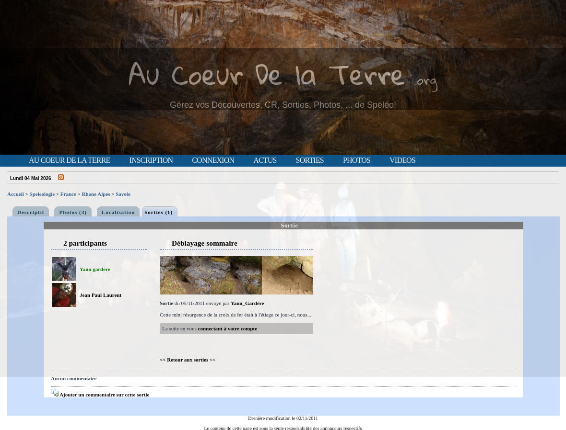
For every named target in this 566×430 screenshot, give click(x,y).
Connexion (213, 160)
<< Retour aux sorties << (188, 359)
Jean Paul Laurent (100, 295)
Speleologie (42, 194)
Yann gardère (95, 269)
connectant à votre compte (228, 328)
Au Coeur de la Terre (69, 160)
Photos (356, 160)
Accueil (15, 194)
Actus (264, 160)
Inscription (151, 160)
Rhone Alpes (96, 194)
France (68, 194)
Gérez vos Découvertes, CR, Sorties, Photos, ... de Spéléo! (283, 105)
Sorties (310, 160)
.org (425, 79)
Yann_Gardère (247, 303)
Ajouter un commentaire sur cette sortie (100, 394)
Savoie (123, 194)
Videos (402, 160)
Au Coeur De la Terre (267, 74)
